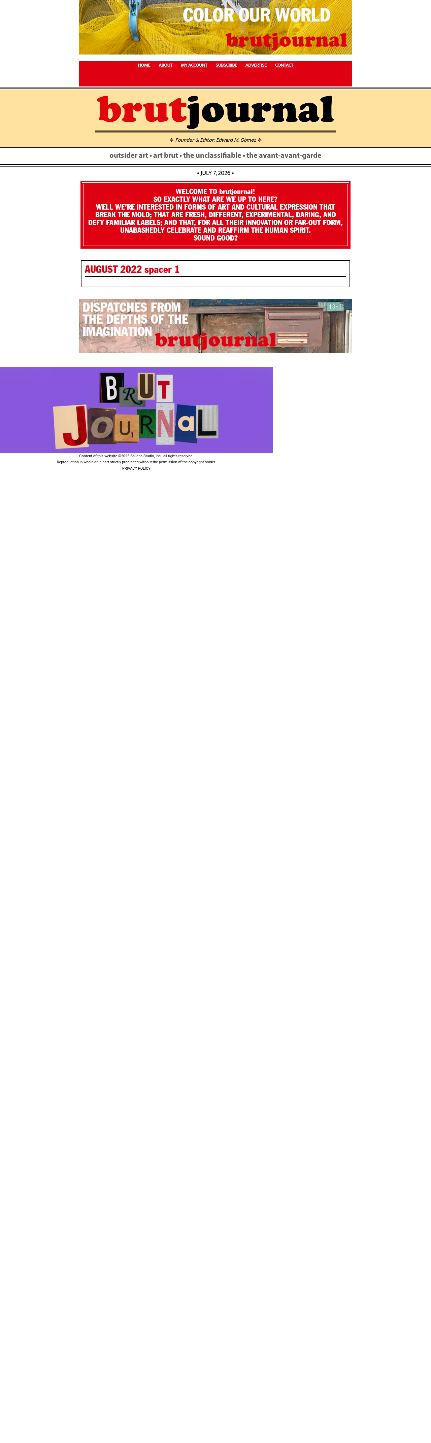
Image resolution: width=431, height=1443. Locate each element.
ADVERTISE (255, 65)
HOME (144, 65)
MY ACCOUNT (194, 65)
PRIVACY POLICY (136, 468)
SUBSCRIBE (226, 65)
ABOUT (165, 65)
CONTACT (284, 65)
